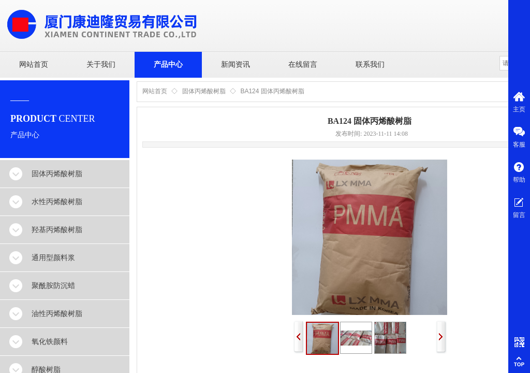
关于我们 (100, 64)
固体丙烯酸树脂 (204, 91)
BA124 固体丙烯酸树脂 (272, 91)
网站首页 (33, 64)
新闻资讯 (235, 64)
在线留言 (302, 64)
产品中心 (168, 64)
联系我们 (370, 64)
